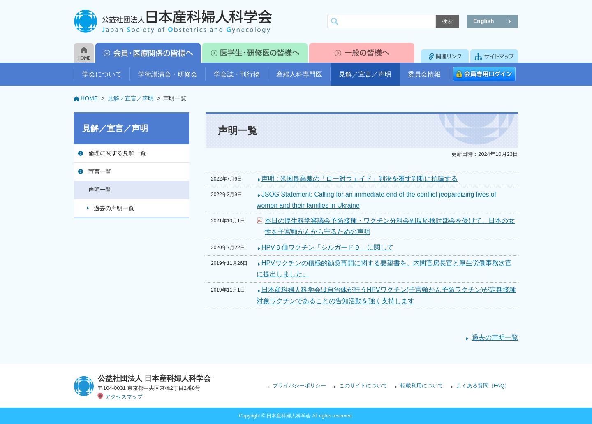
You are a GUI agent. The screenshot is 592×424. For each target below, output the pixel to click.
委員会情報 (424, 74)
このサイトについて (363, 385)
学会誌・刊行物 (237, 74)
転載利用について (421, 385)
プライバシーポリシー (299, 385)
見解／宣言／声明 (365, 74)
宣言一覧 (99, 171)
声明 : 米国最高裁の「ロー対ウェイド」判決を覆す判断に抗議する (359, 178)
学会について (102, 74)
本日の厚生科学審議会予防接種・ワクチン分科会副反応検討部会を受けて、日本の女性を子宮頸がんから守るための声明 (390, 226)
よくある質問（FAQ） (483, 385)
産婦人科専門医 (299, 74)
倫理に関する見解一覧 (117, 153)
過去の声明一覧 (114, 208)
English (483, 21)
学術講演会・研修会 (167, 74)
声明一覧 (99, 189)
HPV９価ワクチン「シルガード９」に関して (327, 247)
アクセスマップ (124, 397)
